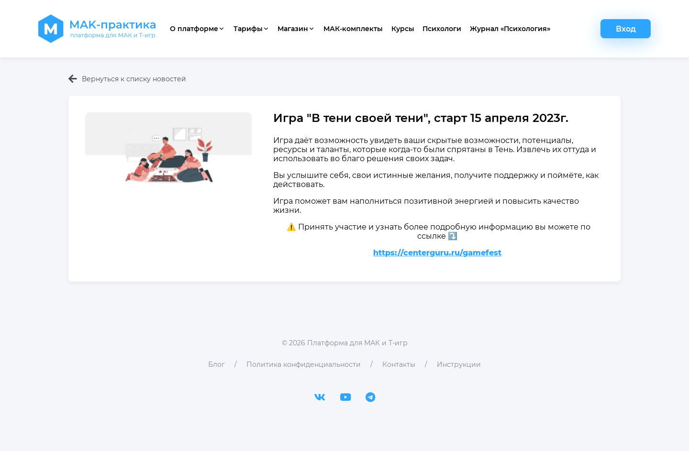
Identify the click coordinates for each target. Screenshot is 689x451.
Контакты (398, 364)
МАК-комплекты (353, 28)
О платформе (197, 28)
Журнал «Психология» (510, 28)
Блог (216, 364)
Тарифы (251, 28)
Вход (626, 28)
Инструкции (459, 364)
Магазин (296, 28)
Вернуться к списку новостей (127, 79)
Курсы (402, 28)
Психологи (441, 28)
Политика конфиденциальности (303, 364)
